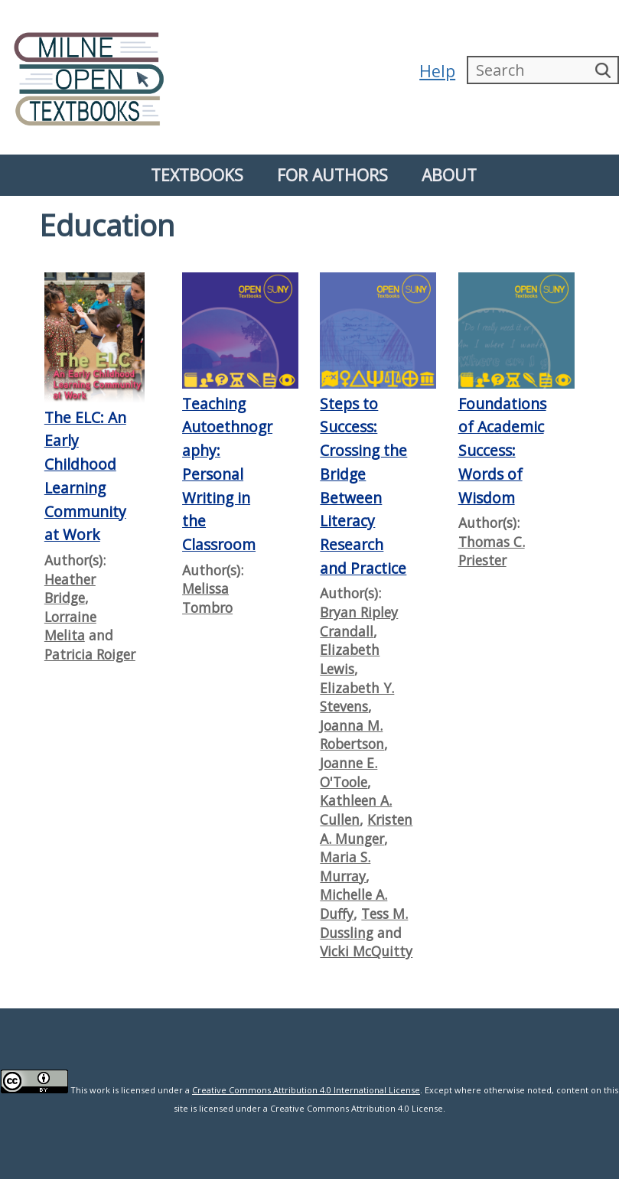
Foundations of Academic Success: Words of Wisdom (502, 450)
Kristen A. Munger (366, 829)
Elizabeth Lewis (350, 659)
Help (436, 71)
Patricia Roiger (89, 654)
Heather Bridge (70, 588)
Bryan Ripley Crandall (359, 621)
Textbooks (197, 175)
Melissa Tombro (207, 598)
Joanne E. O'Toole (348, 772)
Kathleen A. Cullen (356, 810)
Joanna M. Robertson (352, 735)
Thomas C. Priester (491, 551)
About (449, 175)
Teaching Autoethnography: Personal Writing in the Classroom (227, 474)
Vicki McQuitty (366, 951)
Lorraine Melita (70, 626)
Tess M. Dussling (364, 923)
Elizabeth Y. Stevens (357, 697)
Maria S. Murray (345, 866)
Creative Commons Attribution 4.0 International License (306, 1090)
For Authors (332, 175)
